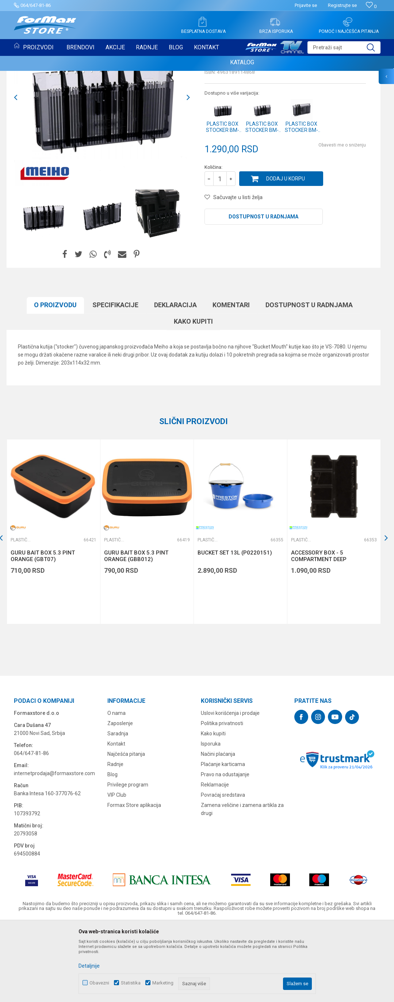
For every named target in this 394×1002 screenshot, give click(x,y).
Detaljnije (89, 966)
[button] (343, 47)
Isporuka (211, 819)
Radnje (115, 839)
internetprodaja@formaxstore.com (54, 848)
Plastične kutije (34, 79)
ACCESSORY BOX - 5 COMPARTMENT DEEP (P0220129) (319, 634)
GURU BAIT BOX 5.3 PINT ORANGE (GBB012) (136, 630)
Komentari (231, 380)
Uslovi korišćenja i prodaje (230, 788)
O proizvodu (55, 380)
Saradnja (117, 808)
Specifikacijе (115, 380)
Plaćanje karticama (223, 839)
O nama (116, 788)
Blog (112, 849)
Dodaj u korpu (285, 253)
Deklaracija (175, 380)
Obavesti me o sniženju (342, 219)
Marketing (162, 983)
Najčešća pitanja (126, 829)
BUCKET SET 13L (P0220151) (235, 627)
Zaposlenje (120, 798)
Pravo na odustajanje (225, 849)
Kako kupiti (193, 396)
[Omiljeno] (371, 6)
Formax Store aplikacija (134, 880)
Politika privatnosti (222, 798)
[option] (43, 290)
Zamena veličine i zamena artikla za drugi (242, 884)
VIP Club (116, 870)
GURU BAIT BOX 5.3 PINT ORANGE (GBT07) (43, 630)
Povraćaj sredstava (223, 870)
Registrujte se (342, 5)
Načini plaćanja (218, 829)
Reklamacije (215, 859)
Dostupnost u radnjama (263, 291)
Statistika (131, 983)
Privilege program (127, 859)
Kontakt (116, 819)
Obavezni (99, 983)
